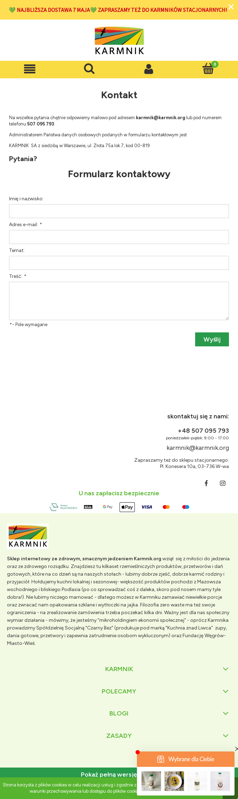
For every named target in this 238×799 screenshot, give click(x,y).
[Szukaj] (89, 68)
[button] (29, 69)
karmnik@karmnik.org (198, 448)
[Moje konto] (149, 69)
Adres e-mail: (25, 225)
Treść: (17, 276)
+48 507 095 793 (203, 430)
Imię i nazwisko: (26, 199)
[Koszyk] (208, 68)
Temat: (17, 250)
